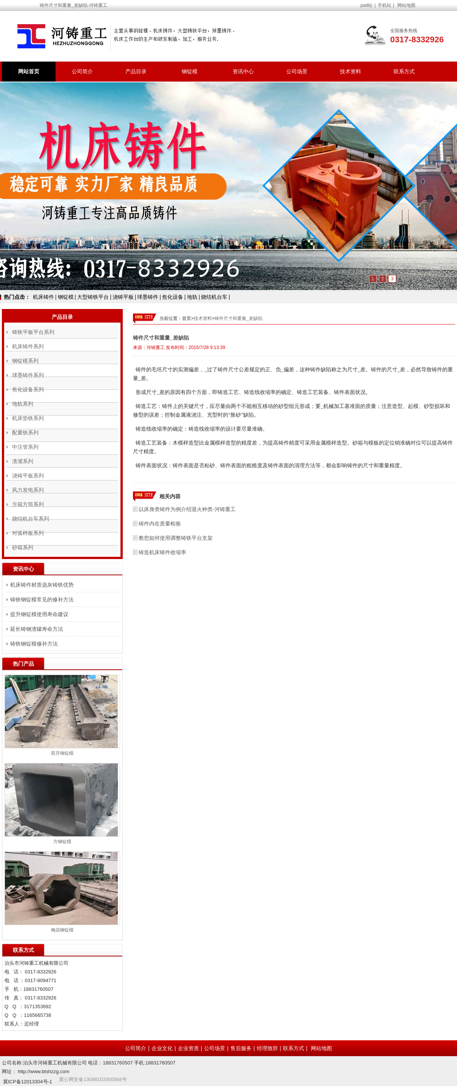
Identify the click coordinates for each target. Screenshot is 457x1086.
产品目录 (136, 71)
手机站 (384, 5)
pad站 (366, 5)
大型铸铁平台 (93, 297)
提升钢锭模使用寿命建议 (39, 614)
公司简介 (82, 71)
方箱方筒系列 (28, 504)
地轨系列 (22, 404)
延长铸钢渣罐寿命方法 (36, 629)
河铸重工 (156, 347)
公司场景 (296, 71)
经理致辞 (267, 1048)
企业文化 (162, 1048)
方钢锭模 (62, 841)
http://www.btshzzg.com (43, 1071)
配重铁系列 (25, 432)
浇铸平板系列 (28, 476)
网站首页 (28, 71)
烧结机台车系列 (30, 519)
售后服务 (241, 1048)
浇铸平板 (123, 297)
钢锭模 (190, 71)
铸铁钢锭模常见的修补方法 (42, 599)
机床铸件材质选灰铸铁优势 (42, 585)
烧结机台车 (214, 297)
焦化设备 (172, 297)
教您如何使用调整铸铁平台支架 (176, 538)
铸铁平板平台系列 (33, 332)
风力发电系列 (28, 490)
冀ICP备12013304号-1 (27, 1081)
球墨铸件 (147, 297)
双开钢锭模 (62, 753)
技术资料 (350, 71)
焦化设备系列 (28, 389)
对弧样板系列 (28, 533)
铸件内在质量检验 (160, 524)
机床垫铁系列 (28, 418)
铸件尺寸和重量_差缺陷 (238, 318)
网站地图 (406, 5)
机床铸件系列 (28, 346)
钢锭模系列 (25, 361)
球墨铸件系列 (28, 375)
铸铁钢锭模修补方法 (34, 644)
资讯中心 (243, 71)
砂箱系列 (22, 547)
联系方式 (404, 71)
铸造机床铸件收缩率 (162, 552)
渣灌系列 (22, 461)
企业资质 (188, 1048)
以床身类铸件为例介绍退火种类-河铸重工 (187, 509)
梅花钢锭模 (62, 930)
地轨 (192, 297)
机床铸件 (43, 297)
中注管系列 (25, 447)
